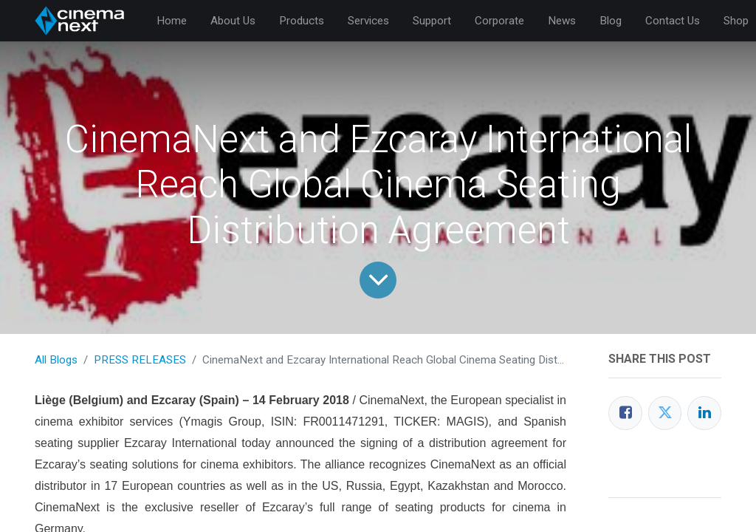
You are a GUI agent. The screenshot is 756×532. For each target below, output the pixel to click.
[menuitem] (172, 21)
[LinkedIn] (704, 413)
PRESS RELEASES (140, 359)
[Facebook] (625, 413)
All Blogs (56, 359)
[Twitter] (665, 413)
